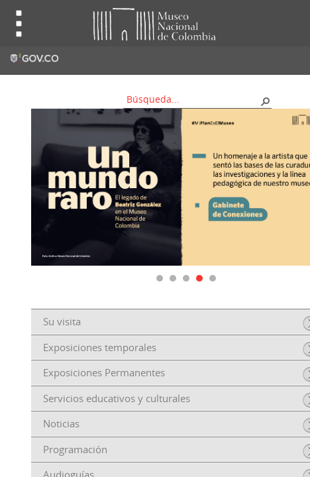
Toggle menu (19, 23)
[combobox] (193, 99)
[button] (265, 100)
